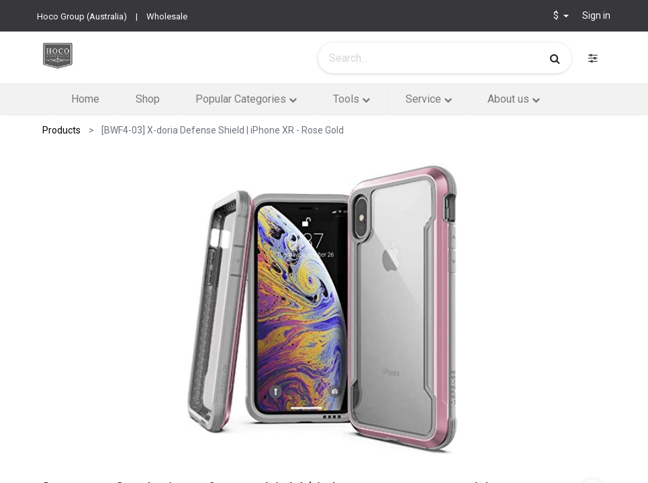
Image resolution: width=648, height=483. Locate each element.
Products (61, 130)
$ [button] (557, 15)
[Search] (555, 58)
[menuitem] (85, 99)
